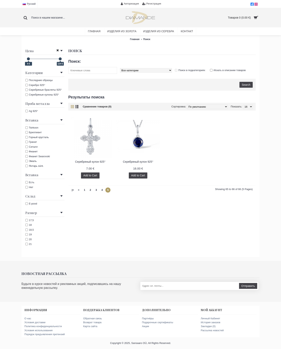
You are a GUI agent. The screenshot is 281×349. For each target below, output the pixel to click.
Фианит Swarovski (37, 156)
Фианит (31, 151)
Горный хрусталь (37, 137)
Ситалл (31, 146)
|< (73, 189)
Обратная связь (92, 318)
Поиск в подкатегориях (191, 70)
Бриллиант (33, 132)
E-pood (31, 203)
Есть (29, 182)
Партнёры (148, 318)
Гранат (31, 141)
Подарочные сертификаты (157, 322)
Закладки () (208, 326)
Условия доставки (34, 322)
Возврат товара (92, 322)
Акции (145, 326)
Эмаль (31, 161)
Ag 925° (31, 111)
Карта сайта (90, 326)
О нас (27, 318)
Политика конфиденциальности (43, 326)
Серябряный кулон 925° (90, 161)
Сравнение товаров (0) (97, 106)
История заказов (210, 322)
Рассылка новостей (212, 330)
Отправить (248, 285)
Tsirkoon (31, 127)
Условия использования (38, 330)
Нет (29, 187)
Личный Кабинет (210, 318)
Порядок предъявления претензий (44, 334)
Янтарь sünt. (34, 165)
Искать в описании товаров (229, 70)
